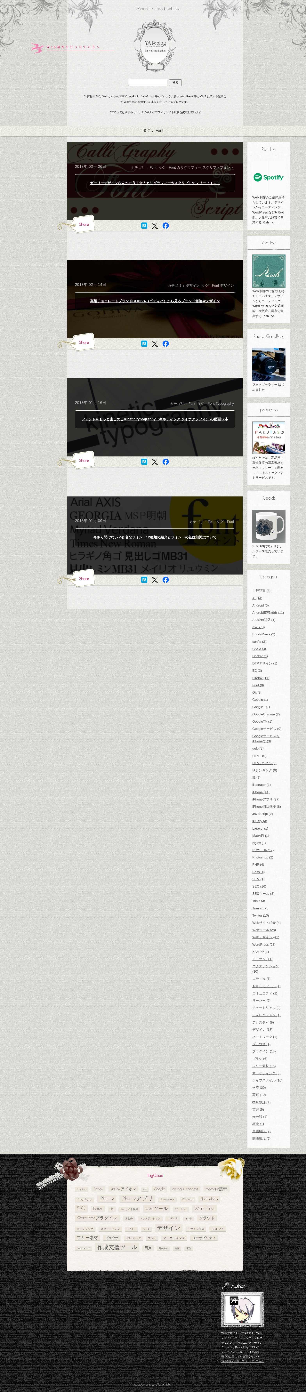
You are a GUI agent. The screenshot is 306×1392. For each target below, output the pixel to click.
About (143, 8)
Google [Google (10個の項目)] (159, 1189)
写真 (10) (259, 1095)
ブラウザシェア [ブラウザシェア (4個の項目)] (133, 1238)
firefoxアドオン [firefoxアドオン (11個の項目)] (123, 1189)
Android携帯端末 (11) (268, 613)
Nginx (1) (259, 843)
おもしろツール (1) (266, 986)
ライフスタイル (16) (267, 1080)
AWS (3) (258, 627)
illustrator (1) (261, 785)
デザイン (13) (262, 1030)
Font (153, 167)
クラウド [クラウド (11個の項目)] (207, 1218)
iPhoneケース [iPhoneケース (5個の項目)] (167, 1199)
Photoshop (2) (262, 857)
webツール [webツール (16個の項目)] (156, 1208)
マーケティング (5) (266, 1073)
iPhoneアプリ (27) (265, 799)
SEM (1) (258, 879)
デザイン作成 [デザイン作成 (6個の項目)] (196, 1228)
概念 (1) (258, 1124)
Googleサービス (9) (266, 729)
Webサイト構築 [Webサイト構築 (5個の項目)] (129, 1209)
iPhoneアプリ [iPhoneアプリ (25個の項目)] (137, 1198)
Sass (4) (258, 872)
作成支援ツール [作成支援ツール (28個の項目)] (117, 1247)
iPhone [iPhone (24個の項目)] (107, 1198)
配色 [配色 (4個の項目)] (189, 1248)
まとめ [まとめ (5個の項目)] (129, 1218)
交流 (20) (259, 1088)
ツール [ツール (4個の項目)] (146, 1229)
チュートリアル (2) (266, 1008)
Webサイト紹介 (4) (266, 923)
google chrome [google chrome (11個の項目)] (185, 1189)
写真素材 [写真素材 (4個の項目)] (163, 1248)
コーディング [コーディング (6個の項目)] (85, 1228)
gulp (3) (258, 748)
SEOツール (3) (263, 894)
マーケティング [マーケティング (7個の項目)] (174, 1238)
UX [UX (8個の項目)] (111, 1209)
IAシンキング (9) (264, 770)
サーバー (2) (261, 1000)
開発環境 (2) (261, 1138)
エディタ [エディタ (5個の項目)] (173, 1218)
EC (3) (257, 670)
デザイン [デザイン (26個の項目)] (168, 1227)
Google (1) (260, 700)
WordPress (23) (264, 944)
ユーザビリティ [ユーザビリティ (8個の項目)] (204, 1238)
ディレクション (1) (266, 1015)
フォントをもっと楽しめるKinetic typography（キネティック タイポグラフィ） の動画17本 (155, 419)
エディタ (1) (261, 979)
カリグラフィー (189, 167)
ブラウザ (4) (261, 1044)
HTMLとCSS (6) (264, 763)
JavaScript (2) (262, 814)
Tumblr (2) (260, 908)
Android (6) (260, 605)
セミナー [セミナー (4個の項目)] (131, 1229)
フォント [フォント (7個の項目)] (218, 1228)
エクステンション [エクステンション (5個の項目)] (150, 1218)
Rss (178, 8)
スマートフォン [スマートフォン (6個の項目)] (110, 1228)
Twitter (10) (260, 915)
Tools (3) (258, 901)
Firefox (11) (260, 678)
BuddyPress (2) (263, 634)
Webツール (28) (264, 930)
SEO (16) (259, 886)
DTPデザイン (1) (264, 663)
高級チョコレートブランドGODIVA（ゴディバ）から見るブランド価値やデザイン (155, 301)
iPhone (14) (261, 792)
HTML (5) (259, 756)
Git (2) (257, 692)
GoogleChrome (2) (266, 714)
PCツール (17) (263, 850)
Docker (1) (260, 656)
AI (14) (257, 598)
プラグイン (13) (264, 1051)
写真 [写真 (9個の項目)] (148, 1248)
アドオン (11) (262, 959)
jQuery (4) (259, 821)
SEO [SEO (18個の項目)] (81, 1208)
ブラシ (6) (259, 1059)
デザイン (192, 285)
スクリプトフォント (218, 167)
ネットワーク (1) (264, 1037)
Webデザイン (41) (265, 937)
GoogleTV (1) (262, 721)
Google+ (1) (261, 707)
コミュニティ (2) (264, 993)
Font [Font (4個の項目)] (145, 1189)
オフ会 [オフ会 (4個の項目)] (188, 1218)
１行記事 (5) (261, 591)
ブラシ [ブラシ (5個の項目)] (152, 1238)
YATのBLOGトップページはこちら (242, 1361)
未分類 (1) (259, 1117)
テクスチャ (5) (263, 1022)
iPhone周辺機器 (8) (266, 807)
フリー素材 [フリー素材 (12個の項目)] (87, 1237)
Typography (225, 404)
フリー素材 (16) (264, 1066)
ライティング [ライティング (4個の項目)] (83, 1248)
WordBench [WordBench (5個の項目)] (181, 1209)
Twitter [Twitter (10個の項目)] (97, 1209)
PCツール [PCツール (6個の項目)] (187, 1199)
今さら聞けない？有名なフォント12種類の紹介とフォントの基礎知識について (155, 537)
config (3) (259, 642)
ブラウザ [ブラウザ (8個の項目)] (111, 1238)
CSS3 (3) (259, 649)
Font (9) (258, 685)
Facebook (165, 8)
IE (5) (256, 777)
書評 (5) (258, 1109)
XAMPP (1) (260, 952)
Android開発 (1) (263, 620)
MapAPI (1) (260, 836)
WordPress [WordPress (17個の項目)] (204, 1208)
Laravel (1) (260, 828)
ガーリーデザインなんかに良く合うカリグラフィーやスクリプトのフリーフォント (155, 183)
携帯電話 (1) (261, 1102)
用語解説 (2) (261, 1131)
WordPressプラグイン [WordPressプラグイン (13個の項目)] (97, 1217)
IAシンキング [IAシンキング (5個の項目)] (84, 1199)
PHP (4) (258, 864)
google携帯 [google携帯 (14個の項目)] (216, 1188)
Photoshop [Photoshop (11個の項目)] (209, 1199)
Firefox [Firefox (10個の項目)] (98, 1189)
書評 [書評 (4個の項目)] (177, 1248)
